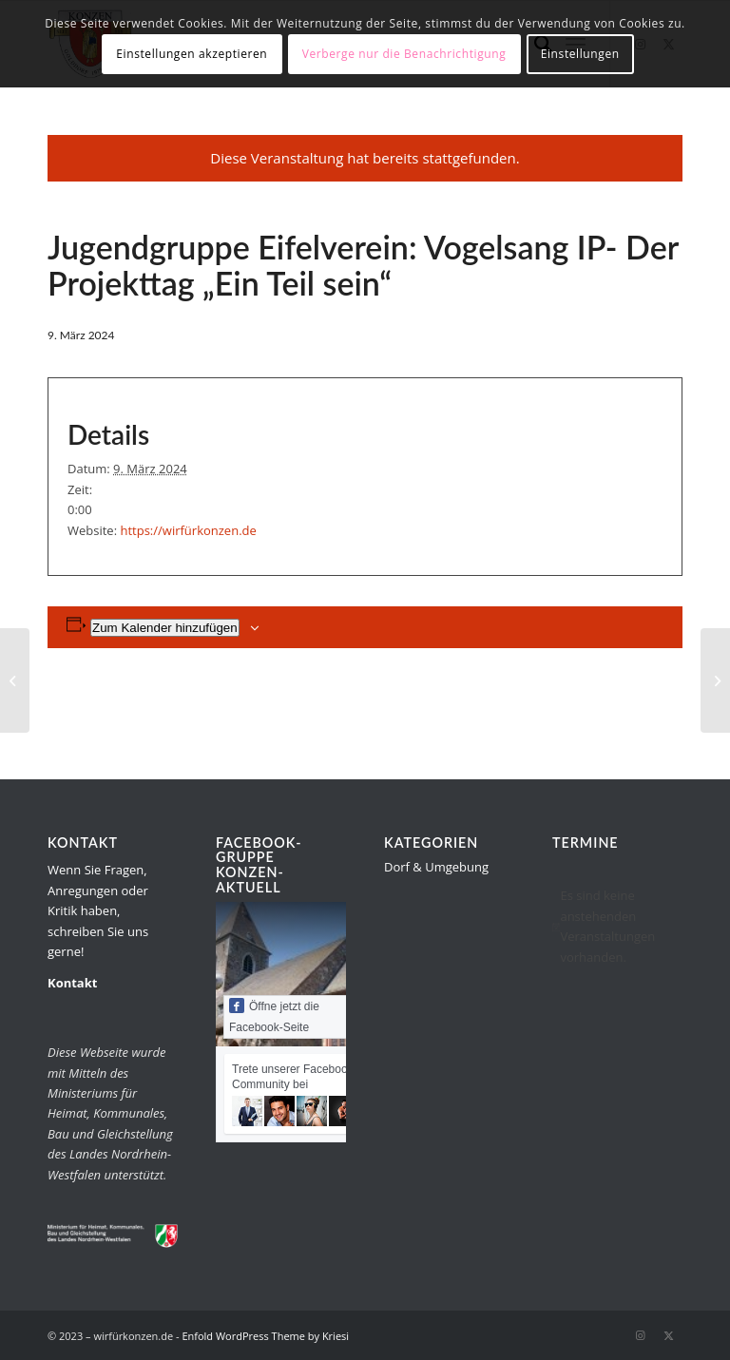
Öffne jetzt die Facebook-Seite (274, 1016)
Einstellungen (580, 54)
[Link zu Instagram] (639, 1335)
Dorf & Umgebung (436, 866)
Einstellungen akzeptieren (191, 54)
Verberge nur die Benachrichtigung (404, 54)
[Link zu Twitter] (668, 1335)
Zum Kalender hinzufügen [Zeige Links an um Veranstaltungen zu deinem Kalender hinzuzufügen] (165, 628)
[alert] (617, 926)
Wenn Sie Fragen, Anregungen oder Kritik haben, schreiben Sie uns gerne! (98, 910)
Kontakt (72, 982)
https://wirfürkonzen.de (188, 530)
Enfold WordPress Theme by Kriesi (265, 1336)
